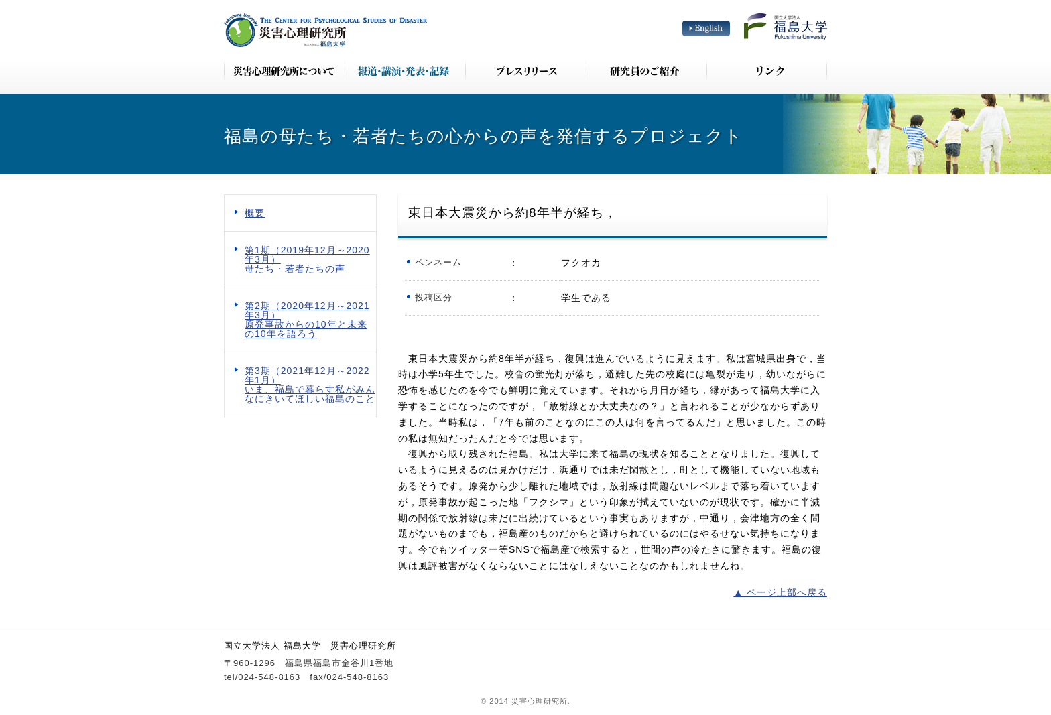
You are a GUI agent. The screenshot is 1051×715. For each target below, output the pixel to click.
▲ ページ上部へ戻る (780, 592)
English (706, 28)
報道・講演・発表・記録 (405, 70)
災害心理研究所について (284, 70)
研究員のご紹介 (646, 70)
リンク (766, 70)
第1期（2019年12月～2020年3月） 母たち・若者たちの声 (307, 259)
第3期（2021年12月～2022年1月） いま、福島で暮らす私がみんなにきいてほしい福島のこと (310, 384)
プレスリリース (525, 70)
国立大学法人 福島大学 (785, 26)
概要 (255, 213)
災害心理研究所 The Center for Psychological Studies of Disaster (325, 30)
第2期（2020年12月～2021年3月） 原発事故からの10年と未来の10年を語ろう (307, 319)
